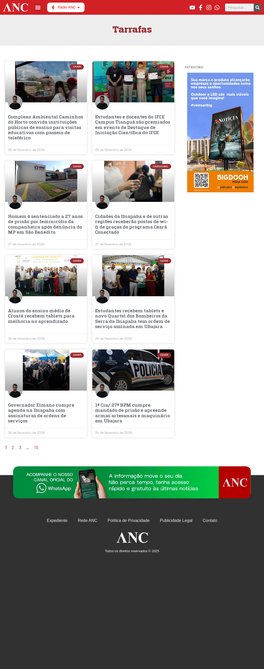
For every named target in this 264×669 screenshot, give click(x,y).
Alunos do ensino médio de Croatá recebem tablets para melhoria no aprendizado (41, 316)
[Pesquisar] (257, 7)
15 (36, 447)
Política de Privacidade (129, 520)
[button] (38, 7)
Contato (210, 520)
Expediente (57, 520)
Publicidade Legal (176, 520)
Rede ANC (87, 520)
